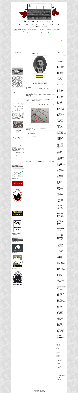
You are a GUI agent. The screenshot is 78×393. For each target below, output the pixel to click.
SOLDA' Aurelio (59, 306)
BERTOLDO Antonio (60, 96)
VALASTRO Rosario (60, 319)
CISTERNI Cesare (60, 140)
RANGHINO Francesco (60, 280)
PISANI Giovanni (59, 275)
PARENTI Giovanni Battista (61, 263)
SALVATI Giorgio (59, 289)
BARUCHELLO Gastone (61, 86)
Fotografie (34, 24)
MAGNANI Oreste (60, 230)
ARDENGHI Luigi (59, 71)
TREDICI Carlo (59, 317)
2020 (58, 349)
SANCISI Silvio (59, 290)
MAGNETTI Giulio (60, 231)
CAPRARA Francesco (60, 122)
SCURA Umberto (59, 294)
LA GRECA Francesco (60, 216)
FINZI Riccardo (59, 182)
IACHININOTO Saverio (60, 212)
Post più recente (28, 161)
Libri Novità (42, 24)
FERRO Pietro (59, 180)
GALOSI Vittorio (59, 192)
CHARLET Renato (60, 137)
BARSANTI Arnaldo (60, 84)
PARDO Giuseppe (60, 262)
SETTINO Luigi (59, 299)
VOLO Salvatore (59, 326)
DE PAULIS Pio (59, 163)
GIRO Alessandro (59, 204)
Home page (21, 24)
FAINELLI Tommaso (60, 176)
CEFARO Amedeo (60, 131)
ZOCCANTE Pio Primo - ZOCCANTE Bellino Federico (61, 336)
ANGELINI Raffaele (60, 68)
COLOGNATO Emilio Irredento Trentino (60, 146)
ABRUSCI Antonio (60, 62)
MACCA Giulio (59, 229)
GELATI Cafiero (59, 195)
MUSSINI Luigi (59, 256)
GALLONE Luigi (59, 190)
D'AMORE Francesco (60, 157)
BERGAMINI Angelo (60, 95)
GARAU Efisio (59, 193)
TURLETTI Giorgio (60, 318)
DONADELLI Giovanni (60, 170)
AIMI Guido (58, 65)
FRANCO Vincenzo (60, 188)
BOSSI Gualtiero (59, 113)
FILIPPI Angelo (59, 181)
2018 (58, 352)
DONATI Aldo (59, 171)
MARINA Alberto (59, 240)
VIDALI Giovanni (59, 324)
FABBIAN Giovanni (60, 174)
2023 (58, 345)
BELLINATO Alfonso (60, 91)
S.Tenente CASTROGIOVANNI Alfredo (61, 371)
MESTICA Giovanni (60, 250)
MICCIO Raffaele (59, 251)
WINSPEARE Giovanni (60, 329)
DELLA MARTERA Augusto (61, 164)
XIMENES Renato (60, 330)
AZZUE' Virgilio (59, 78)
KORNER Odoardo (60, 215)
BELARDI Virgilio (59, 89)
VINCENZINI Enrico (60, 325)
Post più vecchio (51, 161)
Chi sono (28, 24)
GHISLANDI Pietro (60, 199)
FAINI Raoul (59, 177)
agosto (59, 363)
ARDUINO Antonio (60, 73)
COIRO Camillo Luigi (60, 143)
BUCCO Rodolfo (59, 116)
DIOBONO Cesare (60, 168)
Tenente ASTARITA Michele (61, 377)
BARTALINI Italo (59, 85)
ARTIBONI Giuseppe (32, 129)
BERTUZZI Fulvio (59, 97)
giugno (59, 366)
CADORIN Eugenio (60, 119)
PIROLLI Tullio (59, 274)
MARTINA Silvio (59, 243)
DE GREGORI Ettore (60, 162)
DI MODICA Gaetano (60, 166)
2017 (58, 353)
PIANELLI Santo (59, 270)
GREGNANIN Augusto (60, 209)
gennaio (59, 382)
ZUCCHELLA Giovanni (60, 337)
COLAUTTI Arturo (60, 144)
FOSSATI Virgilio (59, 187)
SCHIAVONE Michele (60, 293)
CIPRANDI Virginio (60, 139)
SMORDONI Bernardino (60, 305)
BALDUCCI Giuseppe (60, 80)
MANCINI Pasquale (60, 234)
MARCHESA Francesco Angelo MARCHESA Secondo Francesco (60, 237)
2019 (58, 351)
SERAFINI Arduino (60, 296)
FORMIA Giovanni (60, 186)
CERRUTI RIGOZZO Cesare (61, 134)
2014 (58, 383)
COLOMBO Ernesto (60, 147)
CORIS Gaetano (59, 150)
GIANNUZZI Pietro (60, 200)
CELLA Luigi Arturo (60, 132)
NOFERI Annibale (60, 257)
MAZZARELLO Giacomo (61, 246)
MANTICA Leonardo (60, 235)
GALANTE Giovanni (60, 189)
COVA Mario (59, 152)
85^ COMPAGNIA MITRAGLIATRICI (60, 61)
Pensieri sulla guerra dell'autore (39, 26)
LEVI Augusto (59, 224)
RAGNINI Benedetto (60, 279)
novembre (59, 359)
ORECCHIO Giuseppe (60, 261)
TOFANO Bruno (59, 314)
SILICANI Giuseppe (60, 302)
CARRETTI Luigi (59, 126)
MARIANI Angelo (59, 239)
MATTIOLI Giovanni (60, 244)
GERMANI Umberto (60, 198)
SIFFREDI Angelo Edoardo (61, 301)
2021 (58, 348)
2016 (58, 355)
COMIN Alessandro (60, 148)
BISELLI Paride (59, 102)
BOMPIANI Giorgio (60, 107)
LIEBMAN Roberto (60, 225)
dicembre (59, 357)
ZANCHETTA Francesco (61, 332)
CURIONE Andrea (60, 156)
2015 (58, 356)
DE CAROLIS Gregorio (60, 159)
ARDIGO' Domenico (60, 72)
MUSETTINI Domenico (60, 255)
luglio (59, 364)
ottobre (59, 360)
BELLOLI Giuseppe (60, 92)
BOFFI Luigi (59, 103)
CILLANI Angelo (59, 138)
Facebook (56, 24)
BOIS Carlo (59, 104)
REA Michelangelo (60, 282)
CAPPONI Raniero (60, 121)
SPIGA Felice (59, 308)
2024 (58, 344)
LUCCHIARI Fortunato (60, 228)
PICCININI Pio (59, 273)
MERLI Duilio (59, 249)
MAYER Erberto (59, 245)
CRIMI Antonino (59, 153)
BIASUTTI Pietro (59, 101)
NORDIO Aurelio (59, 258)
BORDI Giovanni (59, 110)
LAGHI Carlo (59, 220)
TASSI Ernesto (59, 312)
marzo (59, 379)
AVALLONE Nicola (60, 77)
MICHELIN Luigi (59, 252)
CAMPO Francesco (60, 120)
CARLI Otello (59, 125)
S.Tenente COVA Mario (61, 375)
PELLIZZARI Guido (60, 267)
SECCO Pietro (59, 295)
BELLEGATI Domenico (60, 90)
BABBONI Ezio (59, 79)
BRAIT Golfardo (59, 115)
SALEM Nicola (59, 288)
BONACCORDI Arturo (60, 108)
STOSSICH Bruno (60, 311)
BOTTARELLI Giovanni (60, 114)
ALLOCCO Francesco (60, 66)
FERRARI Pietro (59, 178)
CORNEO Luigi (59, 151)
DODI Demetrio (59, 169)
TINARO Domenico (60, 313)
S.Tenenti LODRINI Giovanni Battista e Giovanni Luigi (61, 287)
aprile (59, 368)
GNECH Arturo (59, 207)
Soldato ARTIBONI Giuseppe (61, 373)
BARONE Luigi (59, 83)
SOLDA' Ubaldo (59, 307)
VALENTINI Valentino (60, 320)
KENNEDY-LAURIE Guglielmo (60, 214)
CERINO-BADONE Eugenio (61, 133)
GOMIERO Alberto (60, 208)
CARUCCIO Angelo (60, 127)
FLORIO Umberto (59, 183)
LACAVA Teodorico (60, 217)
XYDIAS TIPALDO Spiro (61, 331)
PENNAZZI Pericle (60, 268)
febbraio (59, 380)
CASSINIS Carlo (59, 128)
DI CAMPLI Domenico (60, 165)
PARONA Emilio (59, 264)
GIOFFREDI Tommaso (60, 201)
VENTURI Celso (59, 323)
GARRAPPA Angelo (60, 194)
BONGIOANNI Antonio (60, 109)
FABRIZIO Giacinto (60, 175)
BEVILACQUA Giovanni (60, 98)
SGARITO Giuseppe (60, 300)
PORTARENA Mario (60, 276)
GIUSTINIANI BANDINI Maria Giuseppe (60, 206)
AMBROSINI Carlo (60, 67)
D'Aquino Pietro (59, 158)
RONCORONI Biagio (60, 285)
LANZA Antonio (59, 223)
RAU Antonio (59, 281)
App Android (50, 24)
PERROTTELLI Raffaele (61, 269)
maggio (59, 367)
